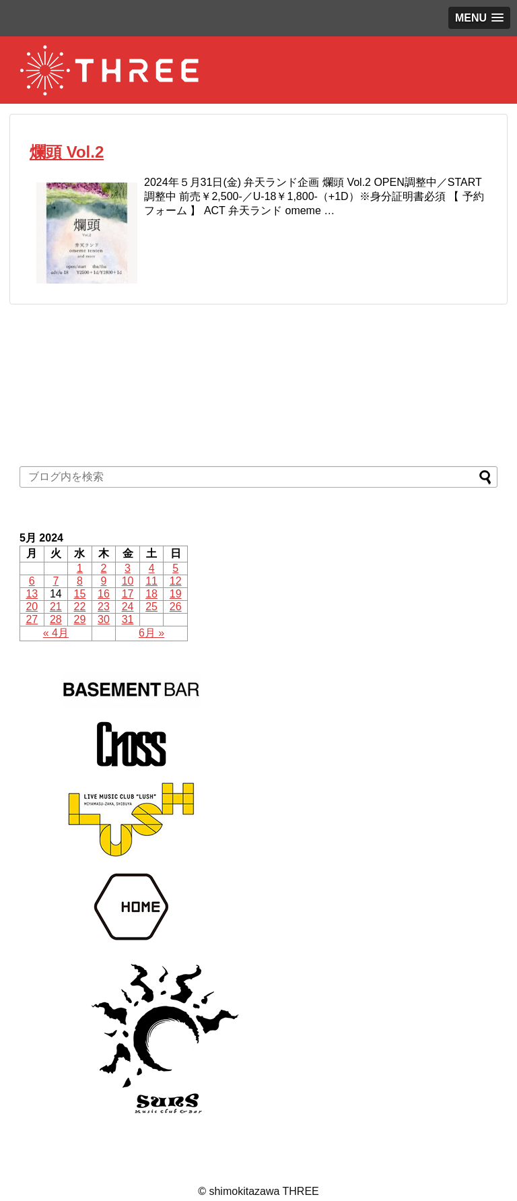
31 (128, 619)
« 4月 (56, 633)
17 (128, 593)
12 (176, 581)
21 (56, 606)
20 (32, 606)
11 (151, 581)
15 (80, 593)
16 (104, 593)
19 (176, 593)
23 (104, 606)
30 (104, 619)
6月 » (151, 633)
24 (128, 606)
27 (32, 619)
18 (151, 593)
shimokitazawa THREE (263, 1191)
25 (151, 606)
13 (32, 593)
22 (80, 606)
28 (56, 619)
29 (80, 619)
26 (176, 606)
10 (128, 581)
